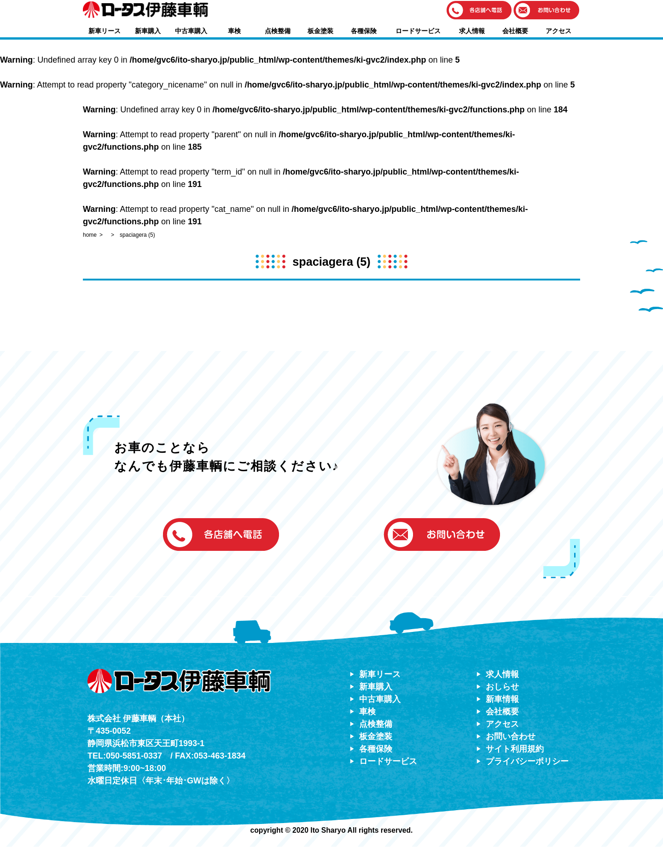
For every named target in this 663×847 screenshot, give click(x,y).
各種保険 (364, 31)
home (90, 235)
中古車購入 (191, 31)
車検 (234, 31)
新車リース (104, 31)
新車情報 (502, 699)
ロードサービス (418, 31)
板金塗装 (320, 31)
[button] (479, 11)
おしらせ (502, 686)
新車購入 (148, 31)
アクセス (558, 31)
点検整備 (278, 31)
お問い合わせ (510, 736)
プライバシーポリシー (527, 761)
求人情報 (472, 31)
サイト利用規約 (515, 749)
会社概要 (515, 31)
